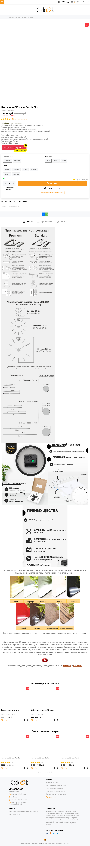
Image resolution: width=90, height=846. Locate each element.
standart (67, 666)
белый (25, 169)
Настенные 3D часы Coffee (40, 758)
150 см (64, 160)
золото (7, 174)
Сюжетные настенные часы (56, 794)
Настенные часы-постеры (55, 791)
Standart (8, 160)
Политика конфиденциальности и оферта (23, 811)
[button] (38, 772)
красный (16, 174)
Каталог (4, 206)
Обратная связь (14, 814)
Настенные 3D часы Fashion (70, 758)
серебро (7, 169)
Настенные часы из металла (56, 785)
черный (16, 169)
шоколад (34, 169)
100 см (56, 160)
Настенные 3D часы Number (10, 758)
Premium (17, 160)
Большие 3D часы (14, 206)
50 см (48, 160)
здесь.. (84, 633)
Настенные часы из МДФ (54, 788)
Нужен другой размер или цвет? (52, 193)
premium (77, 666)
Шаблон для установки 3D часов (42, 710)
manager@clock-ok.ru (18, 794)
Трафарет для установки (10, 710)
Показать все (51, 797)
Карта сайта (66, 843)
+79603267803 (16, 789)
